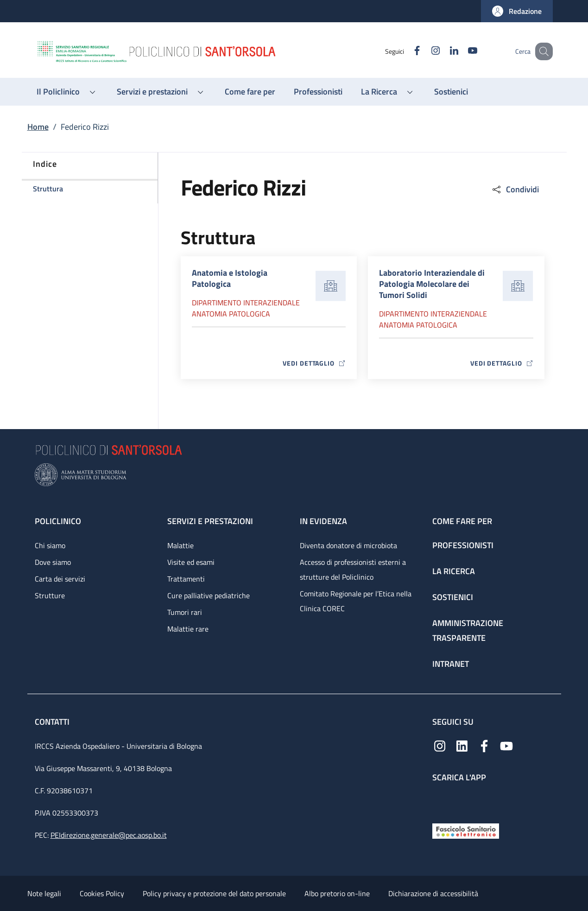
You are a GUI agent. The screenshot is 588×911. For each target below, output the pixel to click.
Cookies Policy (102, 893)
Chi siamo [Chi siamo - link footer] (50, 545)
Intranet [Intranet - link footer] (450, 664)
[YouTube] (461, 51)
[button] (517, 11)
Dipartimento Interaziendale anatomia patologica (246, 308)
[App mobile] (439, 800)
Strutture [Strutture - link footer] (50, 595)
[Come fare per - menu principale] (250, 92)
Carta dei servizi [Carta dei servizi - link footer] (60, 578)
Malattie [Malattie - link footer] (180, 545)
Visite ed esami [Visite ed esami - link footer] (191, 562)
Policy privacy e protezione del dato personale (214, 893)
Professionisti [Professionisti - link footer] (462, 545)
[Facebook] (406, 51)
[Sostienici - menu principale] (451, 92)
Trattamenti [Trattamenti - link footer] (186, 578)
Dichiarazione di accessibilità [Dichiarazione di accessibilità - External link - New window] (433, 893)
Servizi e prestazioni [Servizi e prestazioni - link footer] (210, 521)
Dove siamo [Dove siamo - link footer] (53, 562)
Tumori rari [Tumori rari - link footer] (184, 612)
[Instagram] (424, 51)
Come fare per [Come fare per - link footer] (462, 521)
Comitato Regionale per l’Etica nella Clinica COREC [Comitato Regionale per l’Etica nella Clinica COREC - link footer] (355, 601)
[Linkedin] (443, 51)
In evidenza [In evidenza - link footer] (323, 521)
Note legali (44, 893)
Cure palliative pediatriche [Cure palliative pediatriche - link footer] (208, 595)
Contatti (53, 721)
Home (38, 126)
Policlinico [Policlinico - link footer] (58, 521)
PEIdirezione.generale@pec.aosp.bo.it (109, 835)
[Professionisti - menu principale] (318, 92)
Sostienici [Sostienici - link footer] (452, 597)
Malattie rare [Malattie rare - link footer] (188, 628)
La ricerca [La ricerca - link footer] (453, 571)
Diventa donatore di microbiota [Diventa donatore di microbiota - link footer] (348, 545)
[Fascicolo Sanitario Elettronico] (465, 830)
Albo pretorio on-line (337, 893)
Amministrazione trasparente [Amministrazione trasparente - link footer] (467, 630)
